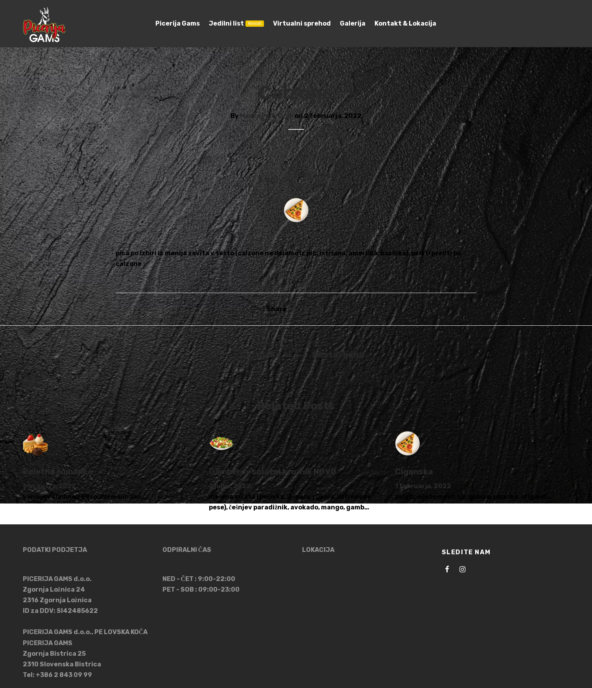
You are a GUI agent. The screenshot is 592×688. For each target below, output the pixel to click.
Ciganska (414, 471)
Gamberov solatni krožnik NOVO (272, 471)
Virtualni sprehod (302, 23)
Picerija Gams (177, 23)
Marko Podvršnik (266, 116)
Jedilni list (236, 23)
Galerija (352, 23)
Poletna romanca (58, 471)
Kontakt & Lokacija (405, 23)
